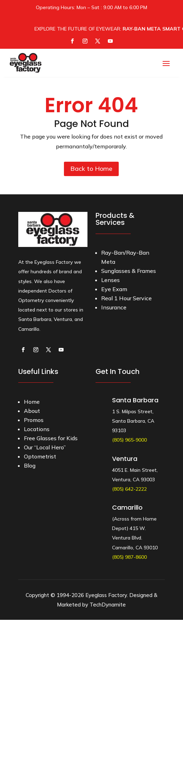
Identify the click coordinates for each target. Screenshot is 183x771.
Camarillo (127, 507)
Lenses (110, 279)
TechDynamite (108, 604)
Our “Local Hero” (45, 447)
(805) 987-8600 (129, 557)
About (32, 410)
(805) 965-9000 (129, 440)
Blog (29, 465)
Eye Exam (114, 289)
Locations (37, 429)
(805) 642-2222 (129, 489)
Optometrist (40, 456)
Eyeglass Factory (106, 595)
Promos (34, 419)
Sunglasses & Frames (128, 270)
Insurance (113, 307)
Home (32, 401)
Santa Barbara (135, 400)
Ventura (124, 458)
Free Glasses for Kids (51, 438)
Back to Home (91, 169)
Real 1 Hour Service (126, 298)
